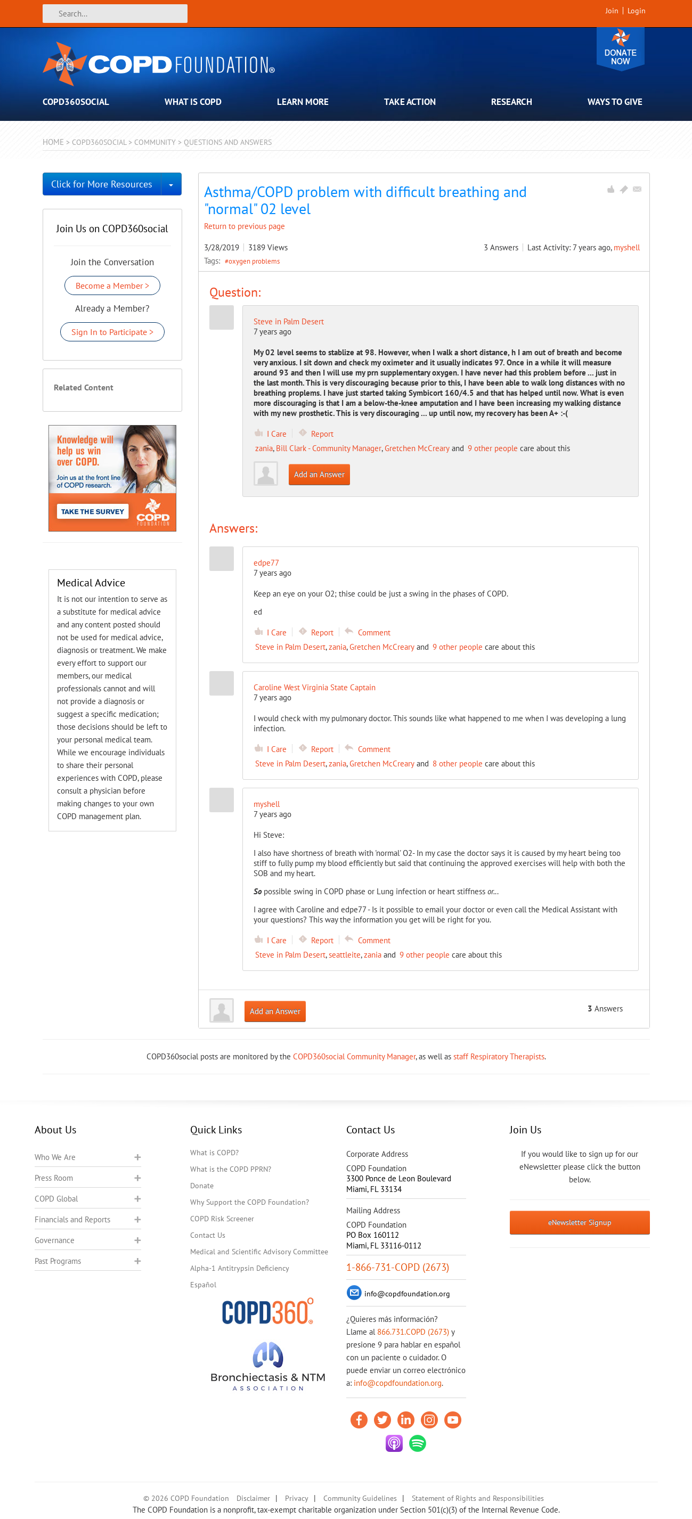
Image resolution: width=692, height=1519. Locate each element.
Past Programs (58, 1261)
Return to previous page (244, 226)
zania (264, 448)
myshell (627, 247)
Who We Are (55, 1157)
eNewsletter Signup (580, 1222)
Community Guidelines (360, 1498)
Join (612, 10)
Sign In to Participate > (112, 331)
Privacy (296, 1498)
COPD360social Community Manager (354, 1056)
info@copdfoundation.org (398, 1383)
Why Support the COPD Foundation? (249, 1202)
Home (53, 142)
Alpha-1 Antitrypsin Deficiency (239, 1268)
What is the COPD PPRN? (230, 1169)
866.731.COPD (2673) (413, 1332)
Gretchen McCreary (417, 448)
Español (203, 1284)
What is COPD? (214, 1152)
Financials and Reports (72, 1219)
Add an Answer (319, 474)
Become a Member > (112, 285)
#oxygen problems (252, 261)
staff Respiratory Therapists (498, 1056)
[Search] (115, 13)
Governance (55, 1240)
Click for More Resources (101, 184)
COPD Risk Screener (222, 1218)
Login (637, 10)
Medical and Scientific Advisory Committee (259, 1251)
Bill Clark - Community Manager (328, 448)
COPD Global (56, 1199)
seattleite (345, 955)
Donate (621, 49)
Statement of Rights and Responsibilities (478, 1498)
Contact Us (207, 1235)
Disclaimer (253, 1498)
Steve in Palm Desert (289, 321)
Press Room (54, 1178)
